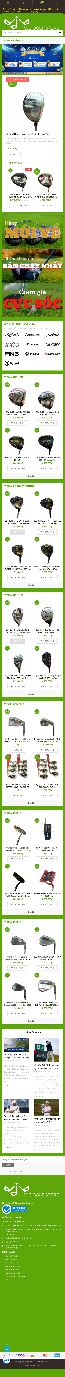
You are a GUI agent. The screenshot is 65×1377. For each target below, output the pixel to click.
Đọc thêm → (8, 1085)
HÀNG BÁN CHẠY (15, 163)
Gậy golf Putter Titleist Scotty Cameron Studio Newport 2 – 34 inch (18, 850)
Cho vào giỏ (20, 205)
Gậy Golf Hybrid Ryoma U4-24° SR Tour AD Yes (27, 134)
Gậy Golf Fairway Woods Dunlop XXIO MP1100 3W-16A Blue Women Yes (18, 523)
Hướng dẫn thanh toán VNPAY (14, 1276)
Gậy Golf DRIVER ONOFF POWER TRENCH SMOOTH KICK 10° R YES (45, 196)
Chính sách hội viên (11, 1256)
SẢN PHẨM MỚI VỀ (17, 80)
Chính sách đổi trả (10, 1259)
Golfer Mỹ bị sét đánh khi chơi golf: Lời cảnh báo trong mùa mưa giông (16, 1057)
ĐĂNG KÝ (7, 1165)
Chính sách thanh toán (12, 1273)
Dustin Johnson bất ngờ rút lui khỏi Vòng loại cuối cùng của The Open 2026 (16, 1119)
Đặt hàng (13, 155)
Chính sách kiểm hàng (12, 1266)
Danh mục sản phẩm (13, 40)
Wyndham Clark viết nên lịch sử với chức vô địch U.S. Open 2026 (47, 1122)
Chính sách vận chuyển (12, 1270)
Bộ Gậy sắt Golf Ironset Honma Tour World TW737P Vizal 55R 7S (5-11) (17, 741)
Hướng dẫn (8, 1280)
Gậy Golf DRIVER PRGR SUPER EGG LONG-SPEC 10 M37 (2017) (20, 196)
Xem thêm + (32, 585)
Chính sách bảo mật (11, 1263)
